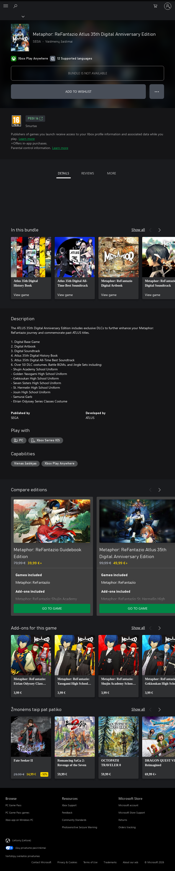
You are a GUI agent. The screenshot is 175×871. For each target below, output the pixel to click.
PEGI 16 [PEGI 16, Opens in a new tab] (35, 118)
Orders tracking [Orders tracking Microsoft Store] (127, 827)
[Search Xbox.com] (16, 6)
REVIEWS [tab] (87, 173)
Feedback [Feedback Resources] (67, 812)
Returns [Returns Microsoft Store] (122, 819)
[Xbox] (12, 16)
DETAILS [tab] (63, 173)
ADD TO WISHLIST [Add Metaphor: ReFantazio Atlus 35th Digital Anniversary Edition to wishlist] (78, 91)
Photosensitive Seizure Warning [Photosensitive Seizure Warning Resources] (79, 827)
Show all (138, 229)
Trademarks (110, 862)
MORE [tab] (111, 173)
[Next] (159, 230)
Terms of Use (90, 862)
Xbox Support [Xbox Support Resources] (69, 805)
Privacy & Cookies (67, 862)
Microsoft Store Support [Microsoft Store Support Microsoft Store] (131, 812)
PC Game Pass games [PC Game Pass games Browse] (17, 812)
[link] (31, 268)
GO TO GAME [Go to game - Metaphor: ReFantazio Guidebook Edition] (52, 608)
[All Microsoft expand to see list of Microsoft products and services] (5, 6)
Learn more (27, 138)
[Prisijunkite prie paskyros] (167, 6)
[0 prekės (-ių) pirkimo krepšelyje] (156, 6)
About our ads (130, 862)
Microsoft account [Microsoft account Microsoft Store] (128, 805)
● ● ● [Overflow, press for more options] (157, 91)
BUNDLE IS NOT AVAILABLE (87, 73)
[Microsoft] (87, 3)
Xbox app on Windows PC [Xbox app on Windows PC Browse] (19, 819)
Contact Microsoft (41, 862)
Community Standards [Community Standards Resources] (74, 819)
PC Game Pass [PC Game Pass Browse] (13, 805)
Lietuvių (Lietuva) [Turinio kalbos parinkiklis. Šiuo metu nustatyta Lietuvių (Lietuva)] (21, 840)
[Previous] (150, 230)
